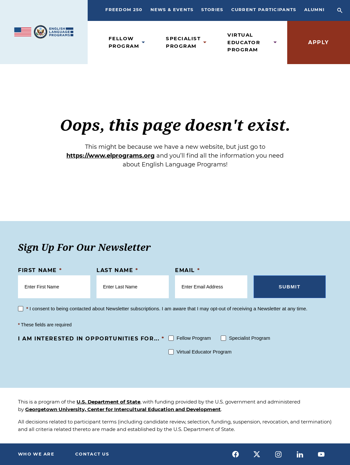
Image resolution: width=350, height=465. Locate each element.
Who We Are (36, 453)
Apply (318, 42)
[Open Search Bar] (340, 10)
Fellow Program (124, 42)
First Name (40, 270)
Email (187, 270)
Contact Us (92, 453)
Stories (212, 9)
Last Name (117, 270)
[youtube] (321, 454)
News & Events (172, 9)
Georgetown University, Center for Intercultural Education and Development (123, 409)
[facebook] (235, 454)
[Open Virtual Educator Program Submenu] (275, 42)
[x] (257, 454)
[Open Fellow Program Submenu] (143, 42)
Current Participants (263, 9)
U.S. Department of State (108, 402)
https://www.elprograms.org (110, 155)
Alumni (314, 9)
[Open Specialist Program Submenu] (204, 42)
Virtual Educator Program (243, 42)
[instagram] (278, 454)
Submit (290, 286)
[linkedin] (300, 454)
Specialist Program (183, 42)
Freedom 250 (123, 9)
